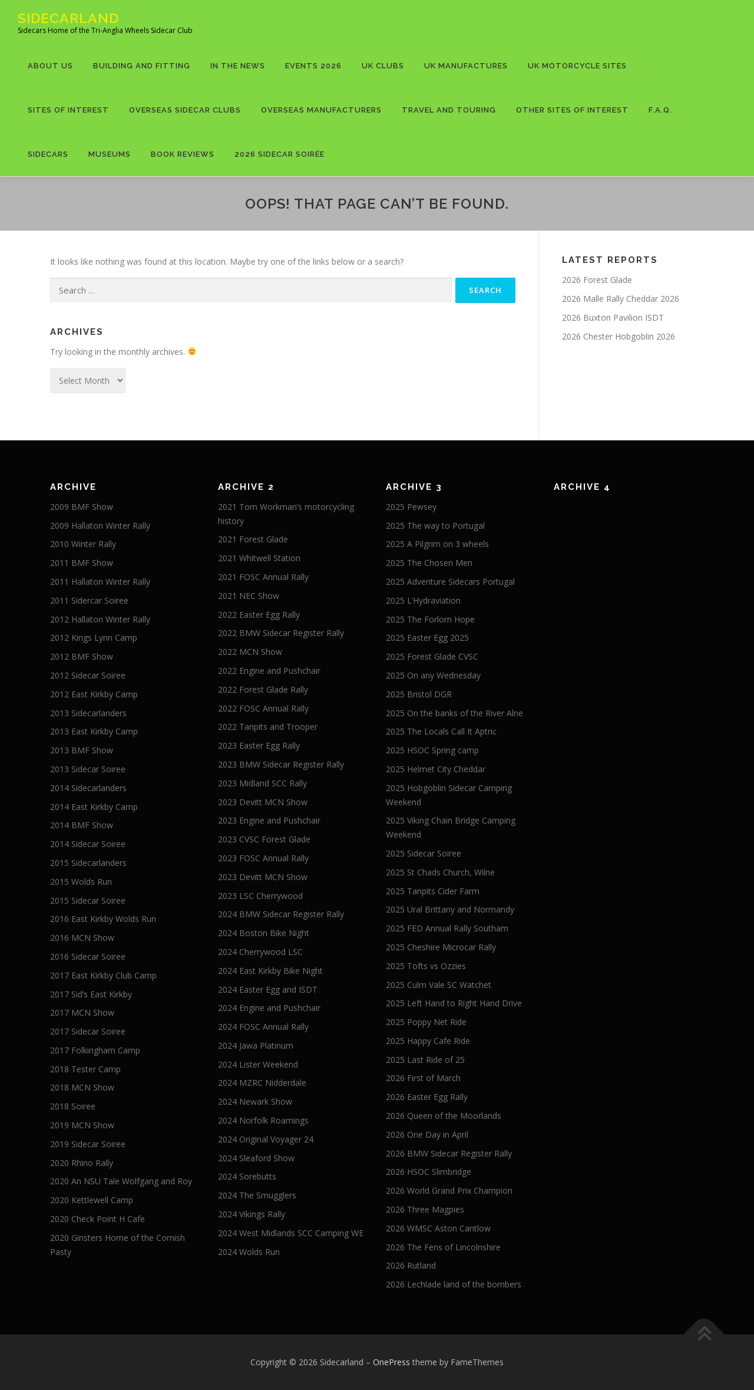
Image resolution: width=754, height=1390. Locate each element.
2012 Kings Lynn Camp (93, 637)
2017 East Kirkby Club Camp (103, 975)
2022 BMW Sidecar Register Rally (281, 632)
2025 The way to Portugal (435, 525)
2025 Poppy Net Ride (426, 1021)
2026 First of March (423, 1077)
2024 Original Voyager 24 (265, 1139)
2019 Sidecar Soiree (87, 1143)
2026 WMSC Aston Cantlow (438, 1228)
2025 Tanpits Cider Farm (432, 891)
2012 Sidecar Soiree (87, 675)
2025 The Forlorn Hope (430, 619)
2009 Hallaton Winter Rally (100, 525)
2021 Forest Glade (253, 539)
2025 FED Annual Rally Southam (447, 928)
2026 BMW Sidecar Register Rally (449, 1153)
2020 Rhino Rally (81, 1162)
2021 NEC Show (248, 595)
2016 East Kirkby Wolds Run (103, 918)
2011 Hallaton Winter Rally (100, 581)
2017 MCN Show (82, 1012)
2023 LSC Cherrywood (260, 895)
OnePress (391, 1362)
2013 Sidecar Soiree (87, 769)
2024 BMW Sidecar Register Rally (281, 914)
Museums (109, 154)
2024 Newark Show (255, 1101)
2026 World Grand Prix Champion (449, 1190)
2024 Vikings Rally (251, 1214)
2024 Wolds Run (249, 1251)
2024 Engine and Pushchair (269, 1007)
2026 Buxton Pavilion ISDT (613, 317)
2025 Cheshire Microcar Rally (441, 947)
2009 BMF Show (81, 506)
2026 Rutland (411, 1265)
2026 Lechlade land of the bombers (453, 1284)
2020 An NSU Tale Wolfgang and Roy (121, 1181)
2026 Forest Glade (597, 279)
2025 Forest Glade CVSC (432, 656)
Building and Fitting (141, 65)
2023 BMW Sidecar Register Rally (281, 764)
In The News (237, 65)
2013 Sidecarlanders (88, 713)
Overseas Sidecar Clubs (185, 110)
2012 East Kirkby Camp (94, 694)
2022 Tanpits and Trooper (268, 726)
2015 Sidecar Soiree (87, 900)
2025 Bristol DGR (419, 694)
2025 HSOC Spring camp (432, 750)
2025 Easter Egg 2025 (427, 637)
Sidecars (48, 154)
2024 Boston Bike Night (263, 932)
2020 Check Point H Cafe (97, 1218)
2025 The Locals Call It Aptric (441, 731)
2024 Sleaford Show (256, 1158)
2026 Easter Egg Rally (427, 1096)
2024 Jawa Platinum (255, 1045)
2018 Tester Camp (85, 1069)
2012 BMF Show (81, 656)
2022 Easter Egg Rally (259, 614)
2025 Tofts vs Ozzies (426, 965)
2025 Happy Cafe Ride (428, 1040)
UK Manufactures (466, 65)
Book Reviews (182, 154)
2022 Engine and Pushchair (269, 670)
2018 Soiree (72, 1106)
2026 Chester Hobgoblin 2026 (618, 336)
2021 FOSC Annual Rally (263, 576)
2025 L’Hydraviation (423, 600)
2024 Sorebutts (247, 1176)
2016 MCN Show (82, 937)
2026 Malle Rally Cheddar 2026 (620, 298)
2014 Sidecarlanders (88, 787)
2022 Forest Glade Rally (263, 689)
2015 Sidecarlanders (88, 862)
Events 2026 (313, 65)
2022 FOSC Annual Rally (263, 708)
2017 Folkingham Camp (95, 1050)
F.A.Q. (660, 110)
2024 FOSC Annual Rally (263, 1026)
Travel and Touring (449, 110)
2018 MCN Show (82, 1087)
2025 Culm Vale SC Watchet (438, 984)
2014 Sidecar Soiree (87, 843)
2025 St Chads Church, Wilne (440, 872)
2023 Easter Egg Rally (259, 745)
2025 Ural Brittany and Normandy (450, 909)
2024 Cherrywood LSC (260, 951)
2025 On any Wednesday (433, 675)
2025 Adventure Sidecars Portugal (450, 581)
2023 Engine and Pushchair (269, 820)
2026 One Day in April (427, 1134)
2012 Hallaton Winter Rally (100, 619)
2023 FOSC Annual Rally (263, 858)
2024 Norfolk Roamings (263, 1120)
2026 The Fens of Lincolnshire (443, 1247)
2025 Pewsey (411, 506)
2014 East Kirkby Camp (94, 806)
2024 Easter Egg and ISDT (268, 989)
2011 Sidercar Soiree (89, 600)
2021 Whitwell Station (259, 558)
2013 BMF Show (81, 750)
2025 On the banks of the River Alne (454, 713)
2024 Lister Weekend (258, 1064)
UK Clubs (383, 65)
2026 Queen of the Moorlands (443, 1115)
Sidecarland (68, 18)
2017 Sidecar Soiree (87, 1031)
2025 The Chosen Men (429, 562)
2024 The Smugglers (257, 1195)
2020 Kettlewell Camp (91, 1199)
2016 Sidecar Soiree (87, 956)
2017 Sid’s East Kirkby (91, 994)
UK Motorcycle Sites (577, 65)
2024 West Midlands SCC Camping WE (290, 1233)
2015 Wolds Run (81, 881)
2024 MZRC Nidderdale (262, 1082)
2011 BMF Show (81, 562)
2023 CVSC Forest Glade (264, 839)
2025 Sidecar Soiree (423, 853)
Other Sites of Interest (572, 110)
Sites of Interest (68, 110)
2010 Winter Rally (83, 543)
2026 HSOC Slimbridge (428, 1171)
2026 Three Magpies (425, 1209)
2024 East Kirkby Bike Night (270, 970)
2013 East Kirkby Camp (94, 731)
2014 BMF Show (81, 825)
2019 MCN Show (82, 1125)
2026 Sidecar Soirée (279, 154)
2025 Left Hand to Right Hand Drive (454, 1003)
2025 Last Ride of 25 (425, 1059)
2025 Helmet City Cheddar (435, 769)
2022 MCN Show (250, 651)
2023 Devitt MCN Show (262, 802)
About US (50, 65)
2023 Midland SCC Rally (262, 783)
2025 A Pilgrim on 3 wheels (437, 543)
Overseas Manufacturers (321, 110)
